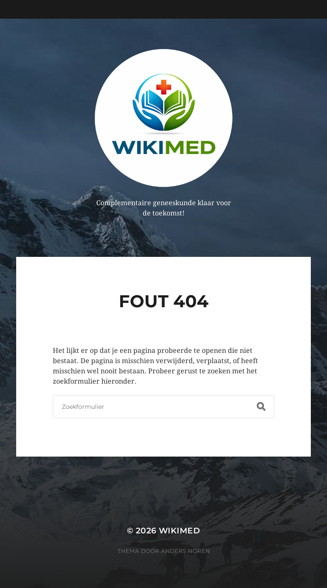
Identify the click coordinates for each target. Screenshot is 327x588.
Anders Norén (185, 550)
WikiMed (179, 531)
